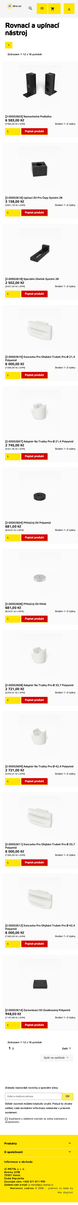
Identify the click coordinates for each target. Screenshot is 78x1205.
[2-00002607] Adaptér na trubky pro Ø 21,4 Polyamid (39, 441)
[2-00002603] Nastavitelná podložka (28, 116)
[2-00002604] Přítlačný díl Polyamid (28, 522)
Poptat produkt (34, 131)
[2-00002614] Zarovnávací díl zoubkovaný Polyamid (37, 1010)
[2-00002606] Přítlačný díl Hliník (25, 603)
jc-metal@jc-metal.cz (40, 1184)
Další (67, 1048)
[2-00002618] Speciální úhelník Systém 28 (32, 279)
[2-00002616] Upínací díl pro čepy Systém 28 (33, 197)
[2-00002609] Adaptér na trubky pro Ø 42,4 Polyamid (39, 766)
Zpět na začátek (56, 1057)
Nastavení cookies (22, 1188)
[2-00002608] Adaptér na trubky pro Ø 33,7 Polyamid (39, 685)
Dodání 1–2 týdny (65, 124)
